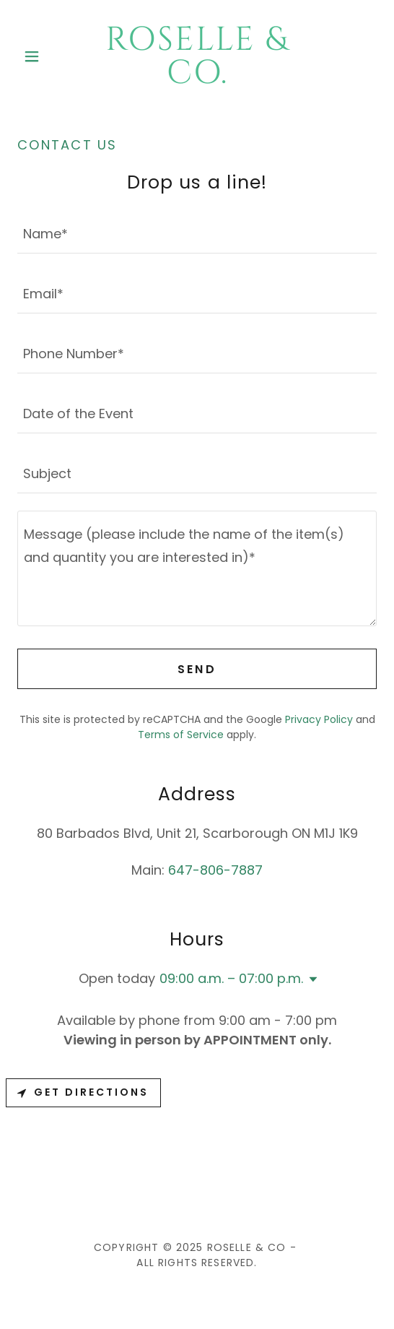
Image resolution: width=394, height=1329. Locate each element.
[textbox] (197, 232)
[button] (44, 56)
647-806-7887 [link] (215, 870)
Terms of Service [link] (181, 734)
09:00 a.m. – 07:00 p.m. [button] (231, 978)
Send (197, 669)
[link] (197, 56)
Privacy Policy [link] (319, 719)
